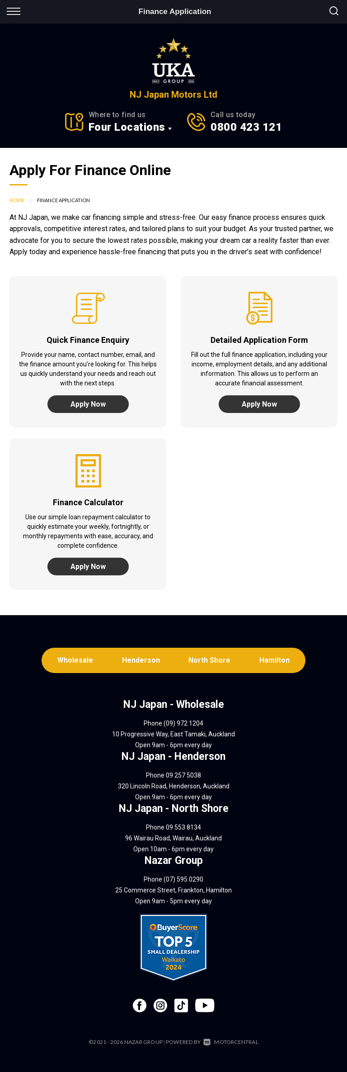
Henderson (141, 660)
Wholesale (75, 660)
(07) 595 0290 (183, 879)
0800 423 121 (246, 127)
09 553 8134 (183, 827)
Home (16, 200)
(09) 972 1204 (183, 723)
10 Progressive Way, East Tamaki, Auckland (173, 734)
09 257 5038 (183, 775)
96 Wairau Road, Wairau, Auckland (173, 838)
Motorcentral (230, 1042)
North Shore (210, 660)
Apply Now (88, 404)
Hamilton (275, 660)
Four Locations (127, 127)
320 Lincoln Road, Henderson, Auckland (174, 786)
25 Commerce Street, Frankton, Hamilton (173, 890)
